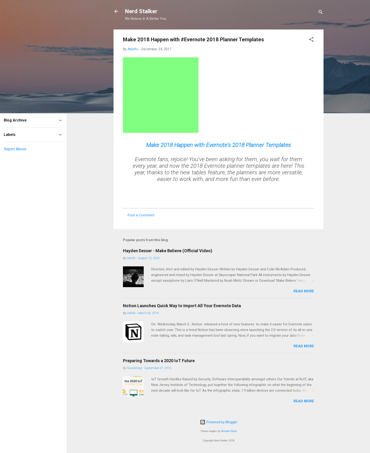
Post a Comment (141, 215)
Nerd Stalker (141, 11)
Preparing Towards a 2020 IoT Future (159, 360)
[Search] (321, 13)
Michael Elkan (229, 431)
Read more (304, 291)
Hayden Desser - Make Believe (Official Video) (167, 250)
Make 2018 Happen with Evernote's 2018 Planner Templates (218, 145)
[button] (311, 40)
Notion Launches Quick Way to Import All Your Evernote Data (182, 305)
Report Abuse (15, 149)
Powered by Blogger (218, 422)
